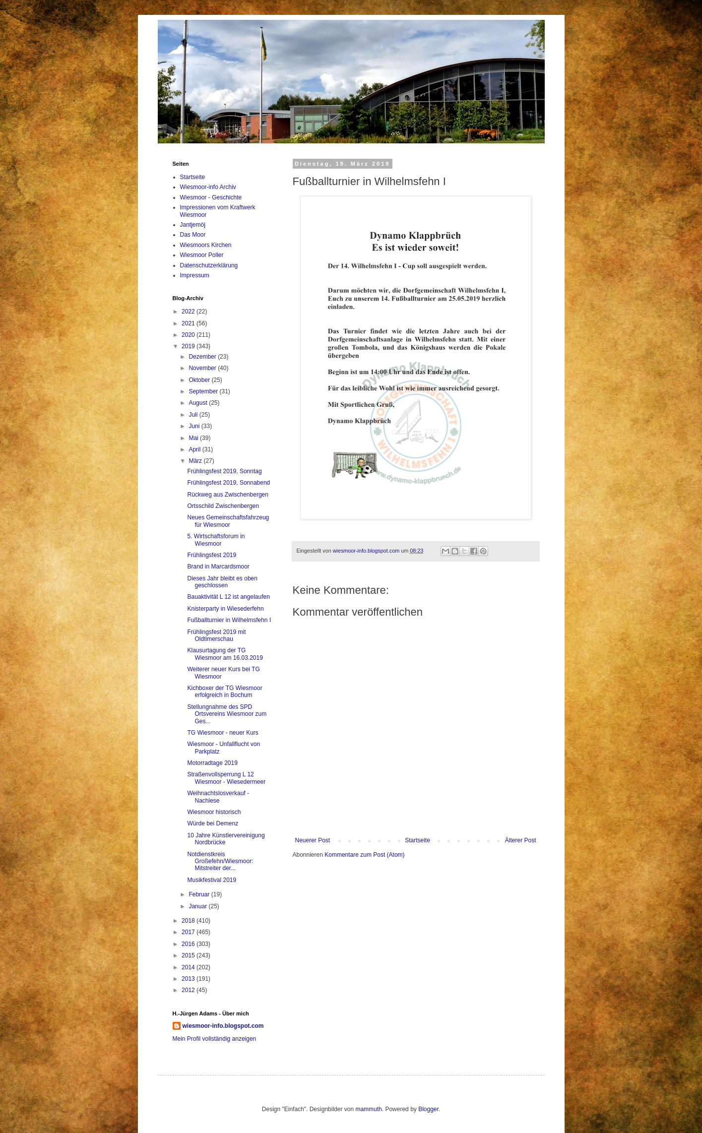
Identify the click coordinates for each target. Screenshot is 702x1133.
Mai (194, 438)
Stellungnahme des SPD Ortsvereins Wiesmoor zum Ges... (226, 714)
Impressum (194, 275)
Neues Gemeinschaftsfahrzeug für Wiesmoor (228, 521)
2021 (189, 323)
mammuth (368, 1109)
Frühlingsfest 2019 (211, 555)
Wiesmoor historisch (214, 812)
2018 (189, 920)
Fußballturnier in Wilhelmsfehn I (229, 620)
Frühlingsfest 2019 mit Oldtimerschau (216, 635)
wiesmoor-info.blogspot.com (223, 1025)
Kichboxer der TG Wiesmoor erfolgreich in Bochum (224, 691)
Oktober (200, 380)
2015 (189, 955)
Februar (200, 894)
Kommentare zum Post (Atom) (364, 854)
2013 (189, 978)
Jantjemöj (192, 224)
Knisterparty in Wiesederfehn (225, 608)
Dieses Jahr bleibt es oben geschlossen (222, 582)
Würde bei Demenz (212, 823)
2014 (189, 967)
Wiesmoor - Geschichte (211, 197)
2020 (189, 334)
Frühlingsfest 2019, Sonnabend (228, 482)
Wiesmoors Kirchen (206, 245)
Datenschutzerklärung (209, 265)
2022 (189, 311)
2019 (189, 346)
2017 (189, 932)
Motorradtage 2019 (212, 762)
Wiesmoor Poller (202, 255)
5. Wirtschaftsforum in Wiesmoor (216, 540)
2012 (189, 990)
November (203, 368)
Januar (198, 906)
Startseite (417, 840)
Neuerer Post (312, 840)
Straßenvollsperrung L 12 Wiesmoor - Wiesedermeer (226, 778)
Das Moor (193, 234)
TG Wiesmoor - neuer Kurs (222, 732)
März (196, 460)
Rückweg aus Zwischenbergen (227, 494)
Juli (194, 414)
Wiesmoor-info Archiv (208, 187)
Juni (195, 426)
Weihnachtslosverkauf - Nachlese (218, 797)
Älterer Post (520, 840)
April (195, 449)
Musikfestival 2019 (211, 880)
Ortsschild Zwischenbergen (223, 506)
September (204, 391)
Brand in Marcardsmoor (218, 566)
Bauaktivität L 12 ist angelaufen (228, 596)
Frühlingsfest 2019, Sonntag (224, 471)
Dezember (203, 356)
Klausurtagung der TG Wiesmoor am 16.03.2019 (224, 654)
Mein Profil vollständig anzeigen (214, 1038)
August (199, 402)
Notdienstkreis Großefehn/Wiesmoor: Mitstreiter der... (220, 861)
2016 (189, 944)
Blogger (428, 1109)
